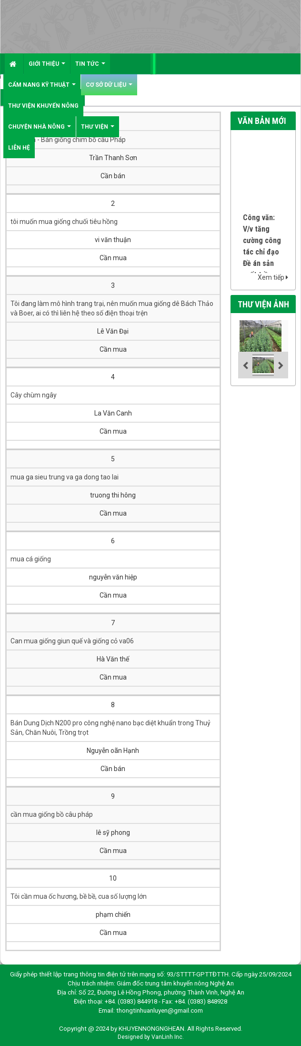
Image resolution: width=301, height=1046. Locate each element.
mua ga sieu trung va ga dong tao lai (64, 477)
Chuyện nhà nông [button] (39, 130)
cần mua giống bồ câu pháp (51, 814)
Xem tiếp (273, 277)
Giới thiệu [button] (47, 67)
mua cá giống (30, 559)
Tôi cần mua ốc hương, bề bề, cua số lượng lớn (78, 896)
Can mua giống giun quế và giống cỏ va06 (72, 641)
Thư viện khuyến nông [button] (43, 105)
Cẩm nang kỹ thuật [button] (42, 88)
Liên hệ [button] (19, 147)
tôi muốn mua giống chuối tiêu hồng (64, 221)
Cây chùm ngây (33, 395)
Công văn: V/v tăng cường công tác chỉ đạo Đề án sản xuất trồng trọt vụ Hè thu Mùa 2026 (262, 266)
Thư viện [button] (97, 130)
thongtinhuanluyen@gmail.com (159, 1010)
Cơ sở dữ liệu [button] (109, 88)
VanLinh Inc (166, 1037)
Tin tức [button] (90, 67)
